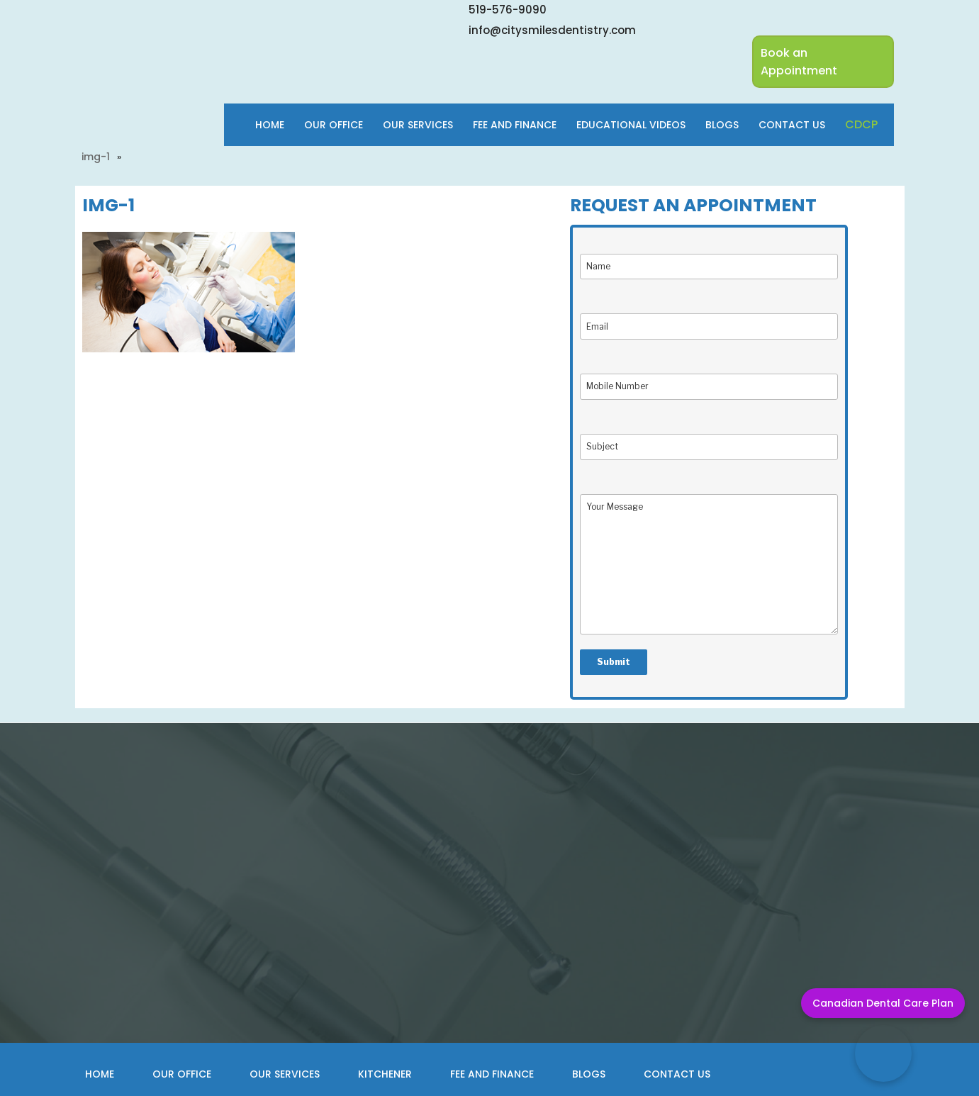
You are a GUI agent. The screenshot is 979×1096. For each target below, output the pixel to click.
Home (269, 125)
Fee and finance (514, 125)
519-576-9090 (508, 9)
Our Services (418, 125)
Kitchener (385, 1074)
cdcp (861, 124)
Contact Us (792, 125)
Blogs (722, 125)
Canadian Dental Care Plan (882, 1003)
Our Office (333, 125)
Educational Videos (631, 125)
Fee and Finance (492, 1074)
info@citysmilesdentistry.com (552, 30)
